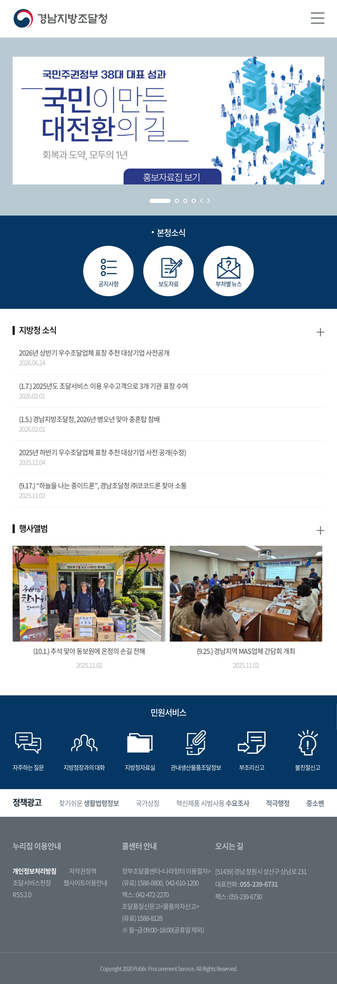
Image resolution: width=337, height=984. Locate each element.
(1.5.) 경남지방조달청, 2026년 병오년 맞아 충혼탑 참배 (89, 419)
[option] (88, 803)
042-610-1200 (182, 882)
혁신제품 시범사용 (212, 803)
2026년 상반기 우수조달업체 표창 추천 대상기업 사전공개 (94, 352)
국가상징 (147, 803)
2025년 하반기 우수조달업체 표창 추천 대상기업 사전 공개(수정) (102, 452)
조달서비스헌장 (32, 882)
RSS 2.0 (22, 894)
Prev (201, 200)
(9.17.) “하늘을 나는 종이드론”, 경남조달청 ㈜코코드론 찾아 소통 (103, 485)
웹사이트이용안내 (85, 882)
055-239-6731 (259, 884)
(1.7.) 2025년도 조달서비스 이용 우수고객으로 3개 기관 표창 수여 (103, 386)
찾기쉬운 (89, 803)
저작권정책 (82, 871)
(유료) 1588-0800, (142, 882)
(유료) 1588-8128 (142, 918)
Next (208, 200)
